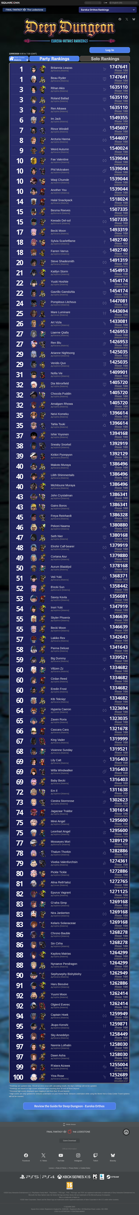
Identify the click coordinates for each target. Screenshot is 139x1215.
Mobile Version (71, 1124)
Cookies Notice (85, 1168)
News (45, 1161)
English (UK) (117, 2)
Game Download (69, 1141)
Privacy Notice (73, 1168)
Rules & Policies (61, 1168)
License (51, 1168)
